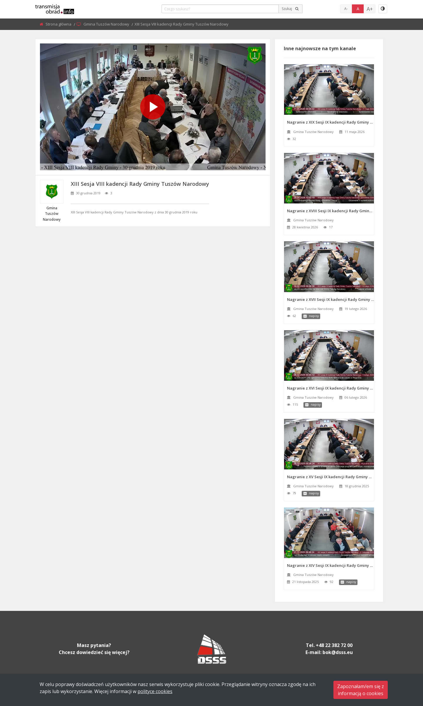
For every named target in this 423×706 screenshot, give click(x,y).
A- (346, 8)
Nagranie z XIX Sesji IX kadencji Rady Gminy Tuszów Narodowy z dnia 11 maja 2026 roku (330, 122)
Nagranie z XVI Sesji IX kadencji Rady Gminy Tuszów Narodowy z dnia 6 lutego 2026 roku (330, 388)
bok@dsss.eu (338, 652)
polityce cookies (154, 691)
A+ (370, 8)
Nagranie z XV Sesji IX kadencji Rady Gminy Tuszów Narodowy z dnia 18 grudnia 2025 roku (330, 476)
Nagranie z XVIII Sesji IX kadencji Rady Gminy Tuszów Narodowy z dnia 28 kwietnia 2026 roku (330, 210)
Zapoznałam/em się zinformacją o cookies (360, 690)
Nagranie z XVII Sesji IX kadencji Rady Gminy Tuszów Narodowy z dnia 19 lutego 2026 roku (330, 299)
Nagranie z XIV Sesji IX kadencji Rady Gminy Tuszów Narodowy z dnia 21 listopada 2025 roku (330, 565)
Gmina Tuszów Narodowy (106, 24)
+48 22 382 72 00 (334, 645)
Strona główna (59, 24)
